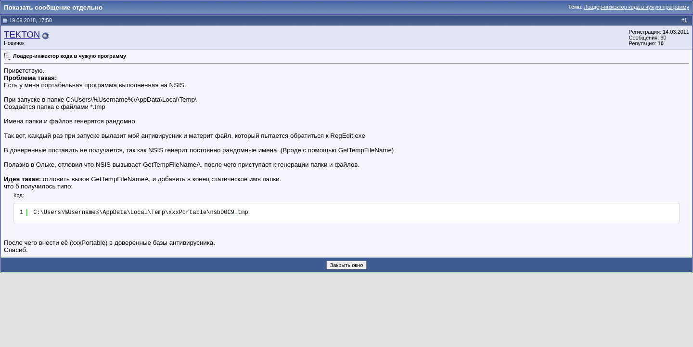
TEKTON (22, 34)
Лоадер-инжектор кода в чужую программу (636, 7)
